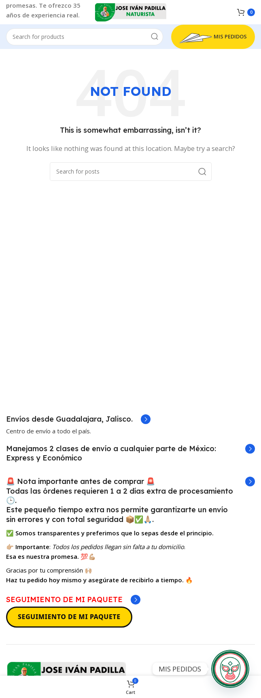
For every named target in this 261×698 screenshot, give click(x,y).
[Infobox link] (78, 419)
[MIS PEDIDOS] (230, 669)
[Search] (84, 36)
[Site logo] (130, 11)
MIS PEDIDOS (213, 37)
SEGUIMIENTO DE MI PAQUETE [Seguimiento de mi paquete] (69, 616)
